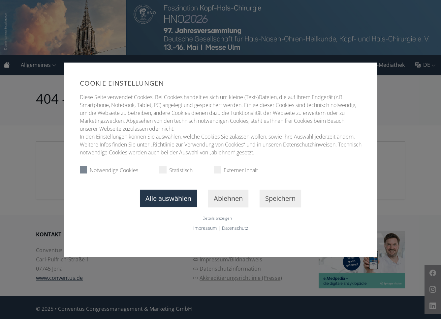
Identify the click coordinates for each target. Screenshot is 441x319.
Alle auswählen (168, 198)
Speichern (280, 198)
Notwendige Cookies (109, 170)
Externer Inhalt (236, 170)
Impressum (205, 228)
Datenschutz (235, 228)
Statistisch (176, 170)
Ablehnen (228, 198)
